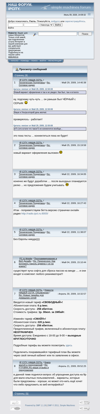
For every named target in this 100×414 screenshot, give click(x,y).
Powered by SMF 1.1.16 (35, 405)
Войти (43, 61)
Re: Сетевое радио (34, 83)
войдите (55, 21)
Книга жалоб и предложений (34, 363)
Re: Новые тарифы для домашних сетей (31, 296)
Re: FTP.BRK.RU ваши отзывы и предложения (34, 367)
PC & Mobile (25, 258)
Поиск (34, 61)
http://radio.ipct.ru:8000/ (34, 213)
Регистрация (54, 61)
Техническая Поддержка (32, 82)
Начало (14, 61)
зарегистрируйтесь (75, 21)
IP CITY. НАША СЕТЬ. (31, 80)
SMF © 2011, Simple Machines (61, 405)
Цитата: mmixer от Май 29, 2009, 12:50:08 (33, 89)
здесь (69, 345)
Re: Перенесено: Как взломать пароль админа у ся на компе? (37, 263)
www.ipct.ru (13, 57)
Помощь (25, 61)
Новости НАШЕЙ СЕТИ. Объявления (36, 291)
